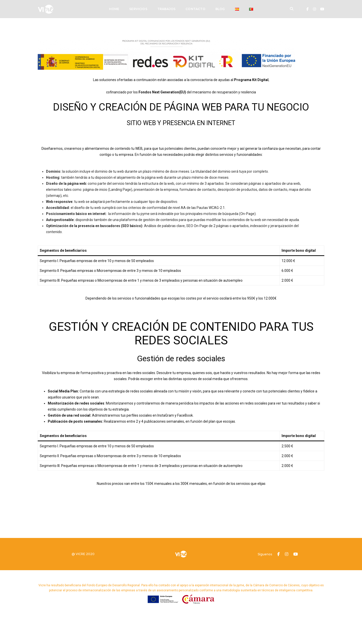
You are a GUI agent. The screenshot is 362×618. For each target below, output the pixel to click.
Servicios (138, 9)
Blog (220, 9)
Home (114, 9)
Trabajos (166, 9)
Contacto (195, 9)
